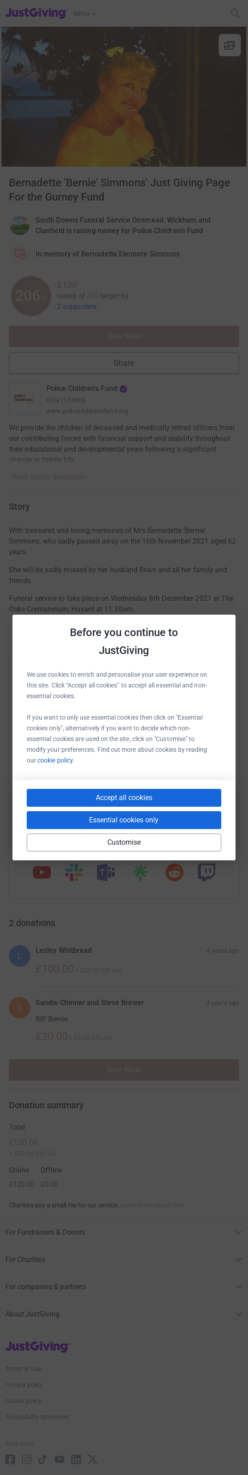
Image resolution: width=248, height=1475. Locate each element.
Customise (124, 842)
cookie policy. (55, 760)
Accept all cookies (124, 797)
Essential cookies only (124, 820)
